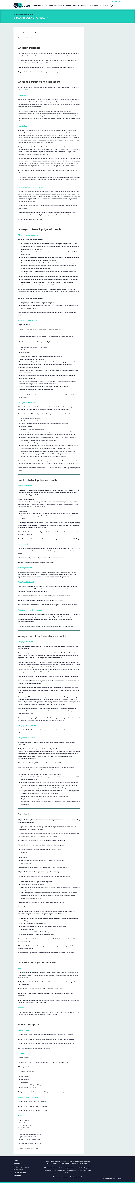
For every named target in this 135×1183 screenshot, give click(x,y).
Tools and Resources (53, 6)
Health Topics (71, 6)
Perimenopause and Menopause (93, 6)
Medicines (37, 6)
